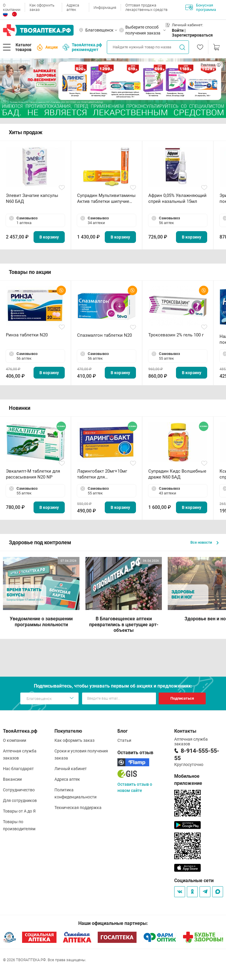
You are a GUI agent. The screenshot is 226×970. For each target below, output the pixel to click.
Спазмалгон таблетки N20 (104, 335)
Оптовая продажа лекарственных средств (146, 7)
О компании (11, 7)
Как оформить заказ (41, 7)
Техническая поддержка (78, 807)
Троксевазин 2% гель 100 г (176, 335)
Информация (105, 7)
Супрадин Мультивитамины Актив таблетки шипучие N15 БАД (106, 198)
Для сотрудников (20, 800)
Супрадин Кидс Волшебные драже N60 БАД (177, 474)
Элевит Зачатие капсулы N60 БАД (32, 198)
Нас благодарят (18, 768)
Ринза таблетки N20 (27, 335)
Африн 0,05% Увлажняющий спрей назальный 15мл (177, 198)
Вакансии (12, 779)
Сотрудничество (19, 789)
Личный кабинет (70, 768)
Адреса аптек (73, 7)
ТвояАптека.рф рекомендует (82, 47)
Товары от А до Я (19, 811)
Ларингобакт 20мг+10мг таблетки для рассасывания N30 (102, 474)
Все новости (204, 542)
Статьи (124, 740)
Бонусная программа (200, 7)
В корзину (49, 237)
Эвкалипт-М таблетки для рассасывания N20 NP (33, 474)
